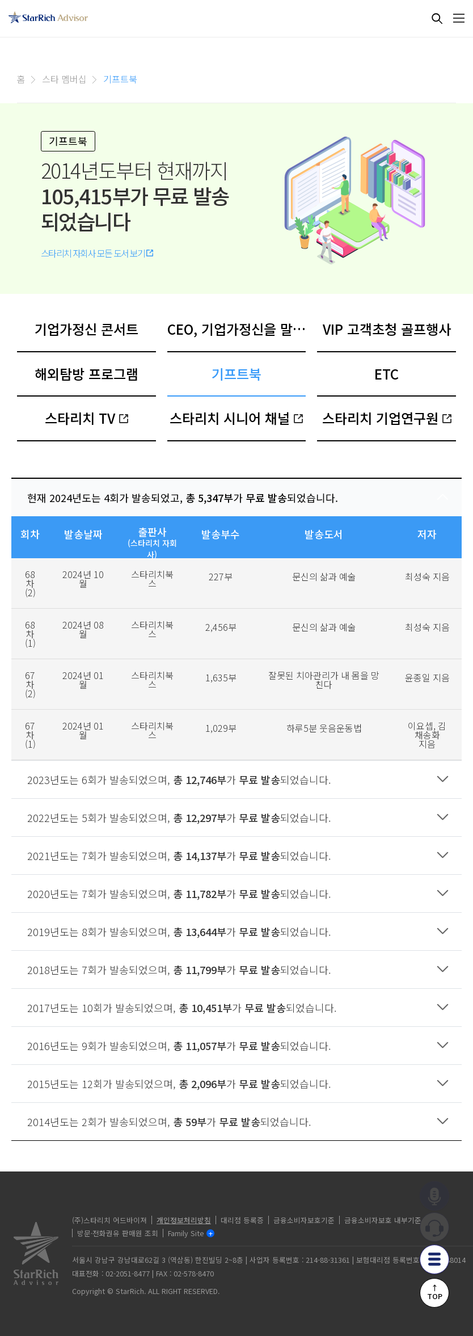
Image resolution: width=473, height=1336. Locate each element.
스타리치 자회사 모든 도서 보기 (97, 253)
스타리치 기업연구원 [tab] (386, 418)
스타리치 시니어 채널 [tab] (236, 418)
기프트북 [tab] (236, 373)
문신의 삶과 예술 (324, 576)
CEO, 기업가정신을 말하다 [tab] (236, 329)
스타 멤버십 (64, 78)
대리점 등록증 (242, 1220)
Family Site (186, 1233)
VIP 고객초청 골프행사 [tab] (387, 329)
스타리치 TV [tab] (86, 418)
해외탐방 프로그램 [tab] (86, 373)
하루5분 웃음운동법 (324, 728)
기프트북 (120, 78)
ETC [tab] (386, 373)
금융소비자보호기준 (304, 1220)
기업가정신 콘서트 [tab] (86, 329)
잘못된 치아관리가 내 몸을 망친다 (323, 679)
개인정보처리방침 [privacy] (184, 1220)
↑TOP (434, 1291)
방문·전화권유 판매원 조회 (117, 1233)
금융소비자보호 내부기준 (382, 1220)
